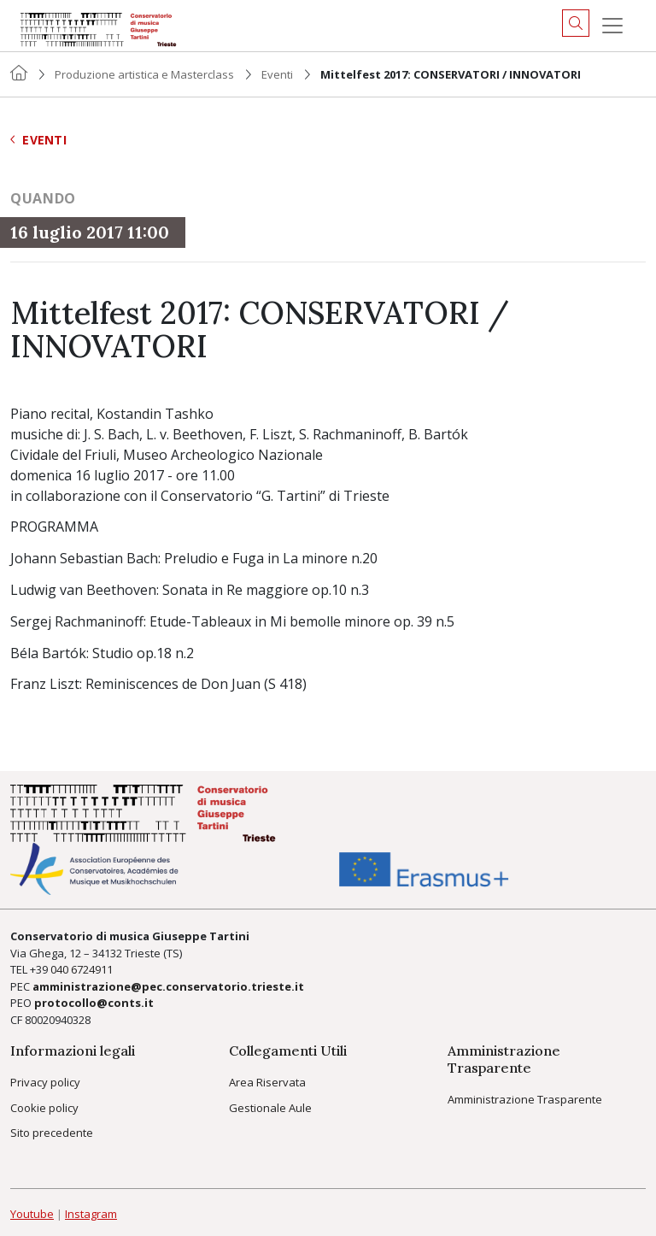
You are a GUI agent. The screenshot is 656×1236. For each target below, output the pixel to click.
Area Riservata (267, 1082)
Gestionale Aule (270, 1107)
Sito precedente (51, 1132)
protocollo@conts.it (94, 1002)
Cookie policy (44, 1107)
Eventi (277, 74)
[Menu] (612, 25)
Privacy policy (45, 1082)
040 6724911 (81, 969)
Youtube (32, 1213)
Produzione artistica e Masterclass (144, 74)
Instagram (91, 1213)
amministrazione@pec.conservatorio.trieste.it (168, 986)
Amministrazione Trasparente (525, 1099)
